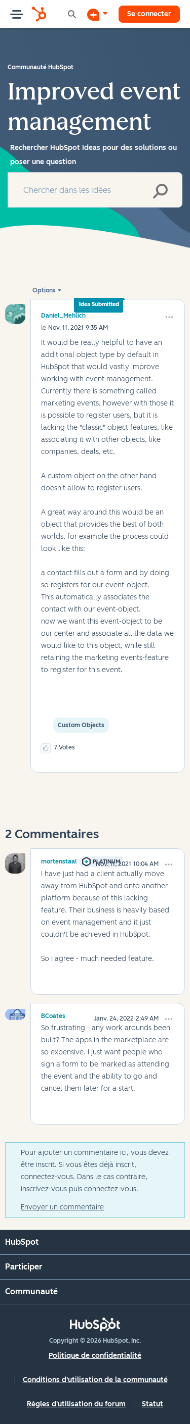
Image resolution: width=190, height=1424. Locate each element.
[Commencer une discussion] (97, 14)
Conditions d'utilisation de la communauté (95, 1380)
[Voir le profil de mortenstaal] (59, 860)
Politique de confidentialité (95, 1355)
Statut (152, 1404)
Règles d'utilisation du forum (76, 1404)
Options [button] (44, 290)
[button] (169, 317)
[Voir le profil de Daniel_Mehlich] (63, 315)
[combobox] (95, 190)
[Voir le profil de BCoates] (53, 1014)
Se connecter (149, 14)
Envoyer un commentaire (62, 1207)
